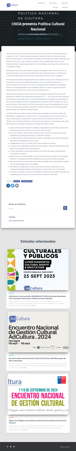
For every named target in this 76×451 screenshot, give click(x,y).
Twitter (10, 447)
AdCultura (41, 3)
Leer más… (34, 305)
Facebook (7, 447)
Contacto (65, 7)
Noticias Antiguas (26, 181)
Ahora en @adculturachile (16, 220)
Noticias (55, 7)
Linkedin (14, 447)
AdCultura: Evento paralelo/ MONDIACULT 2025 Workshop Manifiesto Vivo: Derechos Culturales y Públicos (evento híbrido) (37, 297)
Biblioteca (65, 3)
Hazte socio (53, 3)
